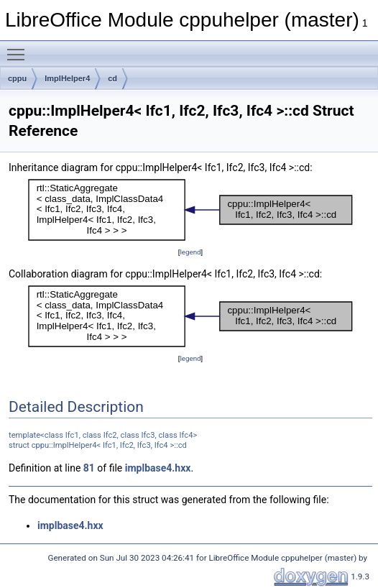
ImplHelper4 (67, 78)
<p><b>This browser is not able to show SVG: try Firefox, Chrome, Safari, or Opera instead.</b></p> (190, 209)
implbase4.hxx (158, 468)
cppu (17, 78)
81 (89, 468)
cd (112, 78)
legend (190, 252)
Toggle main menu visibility (19, 48)
